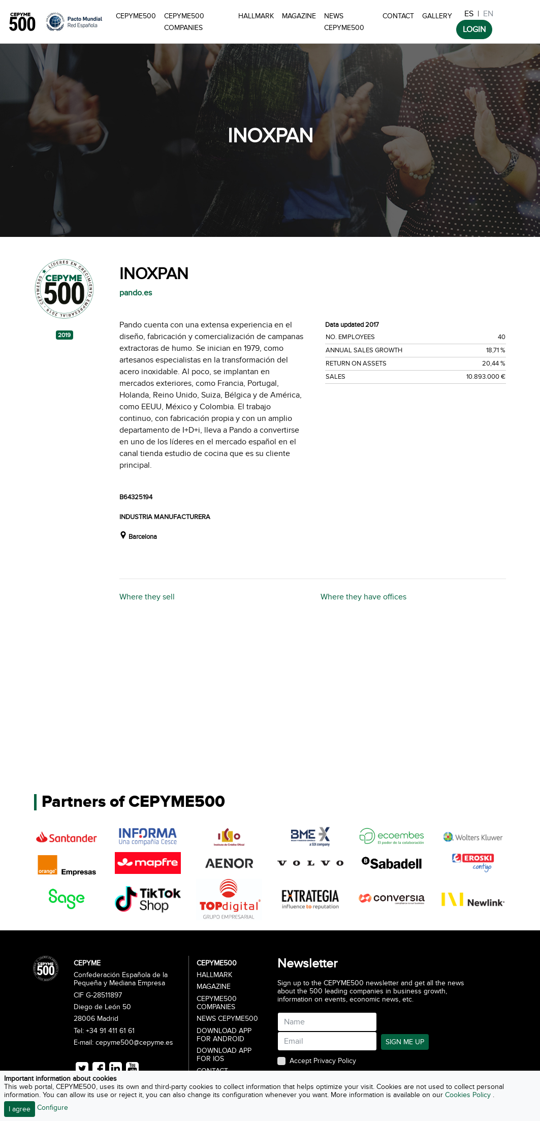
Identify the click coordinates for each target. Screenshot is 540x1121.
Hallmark (256, 16)
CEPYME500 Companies (184, 22)
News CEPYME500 (344, 22)
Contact (398, 16)
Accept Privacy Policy (323, 1061)
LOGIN (474, 29)
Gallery (437, 16)
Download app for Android (224, 1035)
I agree (19, 1109)
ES (468, 14)
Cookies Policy (469, 1094)
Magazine (299, 16)
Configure (52, 1107)
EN (488, 14)
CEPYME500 (136, 16)
